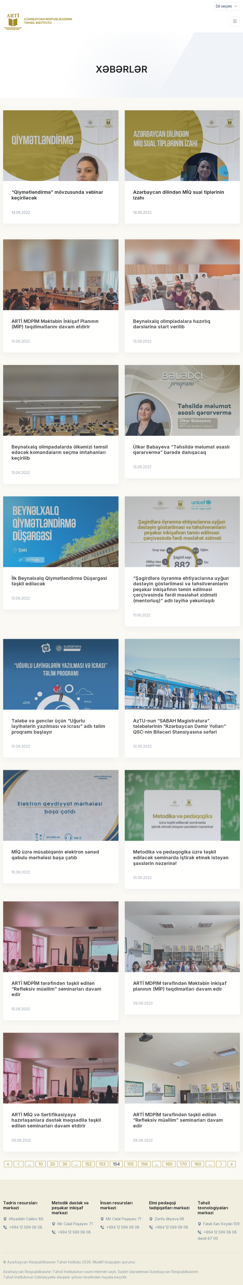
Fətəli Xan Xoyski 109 (219, 1224)
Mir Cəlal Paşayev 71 (72, 1224)
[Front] (38, 21)
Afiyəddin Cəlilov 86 (23, 1219)
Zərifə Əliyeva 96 (166, 1219)
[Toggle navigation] (227, 6)
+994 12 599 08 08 (22, 1227)
